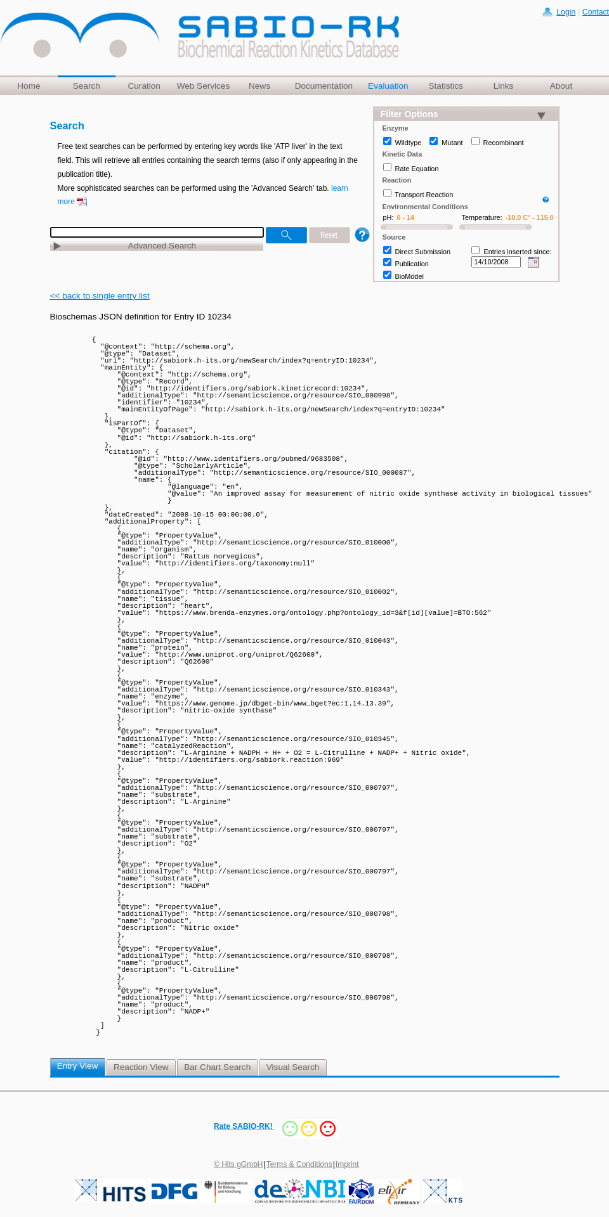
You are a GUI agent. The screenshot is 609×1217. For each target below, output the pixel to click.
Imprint (347, 1164)
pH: (388, 217)
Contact (595, 12)
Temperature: (482, 217)
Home (28, 86)
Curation (144, 86)
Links (504, 86)
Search (86, 86)
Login (565, 12)
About (561, 86)
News (259, 86)
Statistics (445, 86)
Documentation (324, 86)
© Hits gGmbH (238, 1164)
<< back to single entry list (100, 295)
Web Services (203, 86)
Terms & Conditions (299, 1164)
